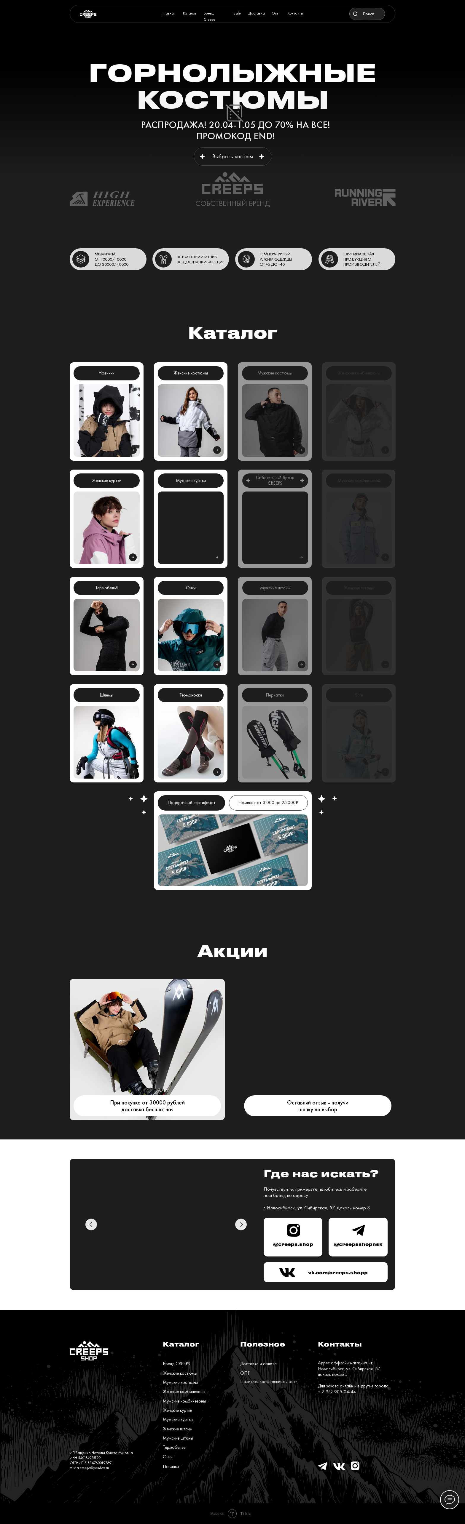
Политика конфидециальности (268, 1381)
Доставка (257, 13)
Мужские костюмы (180, 1382)
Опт (275, 13)
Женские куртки (177, 1410)
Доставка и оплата (258, 1364)
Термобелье (174, 1447)
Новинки (171, 1466)
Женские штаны (177, 1429)
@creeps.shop (293, 1244)
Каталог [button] (189, 13)
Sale (237, 13)
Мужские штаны (178, 1438)
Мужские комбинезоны (184, 1401)
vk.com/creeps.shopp (338, 1272)
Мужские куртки (178, 1419)
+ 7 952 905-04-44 (337, 1392)
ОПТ (245, 1373)
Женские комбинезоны (184, 1392)
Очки (168, 1457)
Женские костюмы (180, 1373)
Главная (169, 13)
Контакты (295, 13)
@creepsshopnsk (358, 1244)
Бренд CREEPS (176, 1364)
